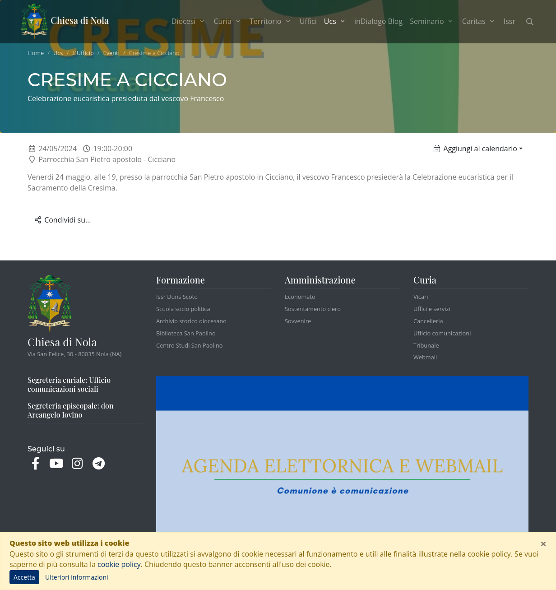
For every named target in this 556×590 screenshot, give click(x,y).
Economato (300, 297)
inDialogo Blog (378, 21)
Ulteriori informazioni (76, 577)
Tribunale (426, 345)
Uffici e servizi (431, 309)
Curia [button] (228, 21)
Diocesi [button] (189, 21)
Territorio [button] (271, 21)
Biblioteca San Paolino (186, 333)
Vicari (420, 297)
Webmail (425, 357)
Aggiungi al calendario (475, 148)
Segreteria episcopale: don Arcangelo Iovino (71, 410)
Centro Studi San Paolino (189, 345)
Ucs (58, 53)
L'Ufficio (83, 53)
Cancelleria (428, 321)
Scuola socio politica (183, 309)
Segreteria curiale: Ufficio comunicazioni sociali (69, 384)
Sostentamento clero (313, 309)
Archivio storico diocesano (191, 321)
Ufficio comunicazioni (442, 333)
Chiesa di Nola (65, 22)
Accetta (24, 577)
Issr (509, 21)
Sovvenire (298, 321)
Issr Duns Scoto (177, 297)
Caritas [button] (479, 21)
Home (36, 53)
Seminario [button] (432, 21)
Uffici (308, 21)
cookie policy (119, 564)
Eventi (111, 53)
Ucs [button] (337, 21)
